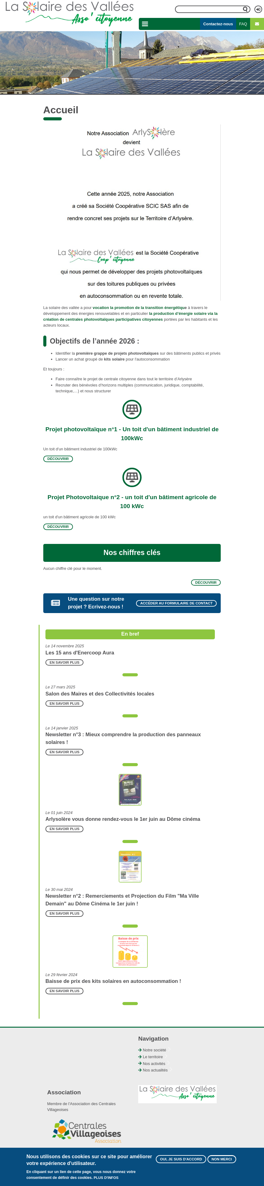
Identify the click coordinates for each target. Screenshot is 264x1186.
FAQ (243, 24)
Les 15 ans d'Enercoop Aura (79, 653)
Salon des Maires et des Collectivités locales (99, 694)
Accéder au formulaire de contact (176, 603)
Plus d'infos (106, 1178)
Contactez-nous (218, 24)
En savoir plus (64, 662)
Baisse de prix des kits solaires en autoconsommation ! (113, 981)
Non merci (221, 1159)
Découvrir (58, 459)
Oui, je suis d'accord (181, 1159)
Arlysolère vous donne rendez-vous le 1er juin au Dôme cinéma (122, 819)
